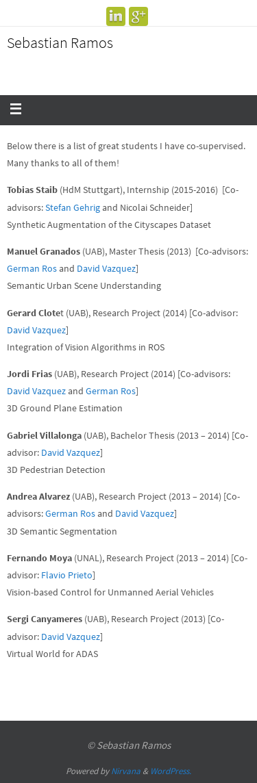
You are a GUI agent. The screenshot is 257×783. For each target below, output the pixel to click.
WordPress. (170, 771)
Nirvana (125, 771)
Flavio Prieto (67, 575)
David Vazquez (106, 268)
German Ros (32, 268)
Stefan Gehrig (72, 207)
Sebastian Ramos (60, 42)
